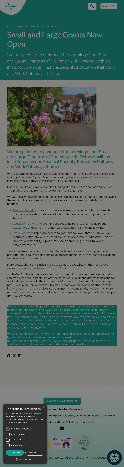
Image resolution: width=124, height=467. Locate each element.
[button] (25, 459)
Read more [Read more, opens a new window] (22, 422)
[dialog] (25, 434)
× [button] (44, 407)
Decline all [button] (35, 453)
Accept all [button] (14, 453)
